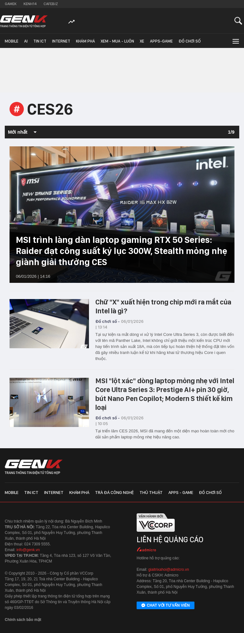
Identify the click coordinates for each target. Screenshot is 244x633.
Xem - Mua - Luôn (117, 41)
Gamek (11, 4)
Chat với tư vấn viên (165, 605)
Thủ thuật (151, 492)
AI (26, 41)
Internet (61, 41)
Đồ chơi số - (107, 321)
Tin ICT (39, 41)
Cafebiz (51, 4)
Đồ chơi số (190, 41)
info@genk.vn (28, 550)
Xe (142, 41)
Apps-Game (161, 41)
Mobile (11, 41)
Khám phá (85, 41)
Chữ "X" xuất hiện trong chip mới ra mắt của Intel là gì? (163, 306)
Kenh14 (30, 4)
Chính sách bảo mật (23, 619)
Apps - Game (180, 492)
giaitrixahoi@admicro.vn (168, 569)
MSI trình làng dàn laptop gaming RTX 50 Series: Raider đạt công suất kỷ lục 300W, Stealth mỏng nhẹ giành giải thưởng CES (121, 250)
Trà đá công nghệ (114, 492)
